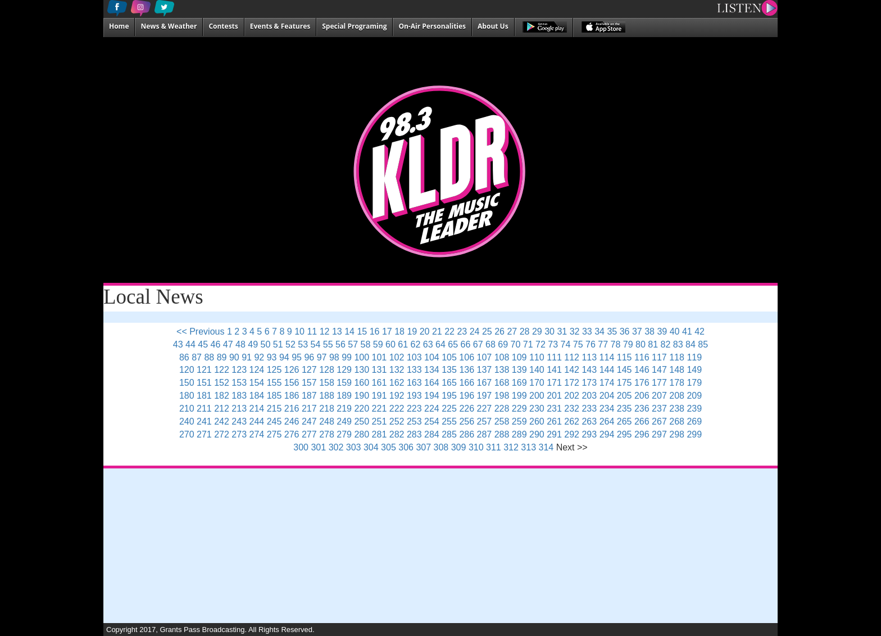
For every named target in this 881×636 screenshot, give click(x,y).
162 (397, 382)
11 (312, 331)
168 (502, 382)
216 (291, 408)
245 (274, 421)
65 (453, 344)
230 (536, 408)
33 (587, 331)
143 (589, 370)
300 (300, 447)
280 (361, 434)
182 (221, 395)
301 (318, 447)
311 (493, 447)
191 (379, 395)
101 (379, 357)
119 (694, 357)
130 (361, 370)
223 (414, 408)
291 (554, 434)
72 (540, 344)
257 (484, 421)
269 (694, 421)
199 (519, 395)
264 (607, 421)
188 (326, 395)
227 (484, 408)
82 (666, 344)
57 (353, 344)
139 (519, 370)
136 (466, 370)
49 (253, 344)
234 (607, 408)
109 (519, 357)
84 (690, 344)
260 (536, 421)
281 (379, 434)
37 (637, 331)
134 (431, 370)
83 (678, 344)
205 (624, 395)
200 (536, 395)
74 (566, 344)
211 (204, 408)
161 (379, 382)
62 (416, 344)
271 (204, 434)
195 (449, 395)
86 (184, 357)
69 (503, 344)
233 (589, 408)
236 (642, 408)
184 (257, 395)
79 (628, 344)
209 (694, 395)
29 (537, 331)
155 (274, 382)
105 (449, 357)
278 (326, 434)
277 (309, 434)
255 (449, 421)
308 (441, 447)
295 (624, 434)
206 (642, 395)
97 (322, 357)
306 (406, 447)
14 (349, 331)
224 (431, 408)
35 (612, 331)
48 (240, 344)
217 (309, 408)
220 (361, 408)
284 (431, 434)
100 (361, 357)
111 (554, 357)
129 (344, 370)
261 (554, 421)
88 (209, 357)
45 (203, 344)
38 (649, 331)
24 (475, 331)
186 (291, 395)
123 (239, 370)
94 (284, 357)
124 (257, 370)
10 (299, 331)
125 (274, 370)
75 (578, 344)
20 (425, 331)
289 (519, 434)
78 (616, 344)
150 (186, 382)
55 (328, 344)
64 (440, 344)
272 (221, 434)
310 (476, 447)
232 (571, 408)
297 (659, 434)
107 (484, 357)
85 (703, 344)
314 (546, 447)
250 (361, 421)
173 (589, 382)
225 (449, 408)
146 (642, 370)
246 (291, 421)
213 (239, 408)
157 (309, 382)
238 (676, 408)
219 (344, 408)
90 (234, 357)
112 (571, 357)
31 (562, 331)
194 (431, 395)
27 (512, 331)
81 (653, 344)
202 (571, 395)
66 (466, 344)
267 (659, 421)
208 (676, 395)
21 (437, 331)
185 (274, 395)
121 (204, 370)
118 (676, 357)
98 (334, 357)
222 (397, 408)
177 (659, 382)
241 (204, 421)
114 (607, 357)
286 (466, 434)
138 (502, 370)
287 (484, 434)
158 (326, 382)
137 (484, 370)
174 (607, 382)
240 (186, 421)
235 (624, 408)
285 (449, 434)
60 (390, 344)
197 (484, 395)
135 (449, 370)
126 (291, 370)
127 (309, 370)
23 (462, 331)
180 (186, 395)
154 (257, 382)
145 (624, 370)
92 (259, 357)
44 (190, 344)
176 (642, 382)
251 (379, 421)
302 (336, 447)
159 (344, 382)
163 (414, 382)
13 (337, 331)
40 (675, 331)
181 (204, 395)
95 (297, 357)
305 (388, 447)
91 (247, 357)
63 (428, 344)
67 (478, 344)
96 (309, 357)
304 (371, 447)
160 (361, 382)
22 (449, 331)
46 (216, 344)
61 (403, 344)
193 (414, 395)
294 (607, 434)
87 (197, 357)
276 (291, 434)
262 (571, 421)
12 (325, 331)
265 (624, 421)
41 (687, 331)
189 (344, 395)
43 (178, 344)
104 (431, 357)
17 (387, 331)
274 (257, 434)
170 (536, 382)
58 (366, 344)
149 (694, 370)
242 (221, 421)
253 (414, 421)
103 (414, 357)
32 (575, 331)
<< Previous (200, 331)
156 (291, 382)
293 (589, 434)
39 (662, 331)
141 (554, 370)
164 (431, 382)
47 (228, 344)
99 (347, 357)
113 (589, 357)
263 (589, 421)
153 (239, 382)
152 (221, 382)
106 (466, 357)
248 (326, 421)
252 (397, 421)
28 (525, 331)
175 (624, 382)
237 (659, 408)
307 (423, 447)
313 (528, 447)
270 (186, 434)
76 (590, 344)
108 (502, 357)
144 (607, 370)
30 (549, 331)
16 (375, 331)
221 (379, 408)
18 (399, 331)
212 (221, 408)
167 (484, 382)
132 (397, 370)
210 (186, 408)
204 (607, 395)
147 (659, 370)
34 (599, 331)
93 (272, 357)
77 (603, 344)
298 (676, 434)
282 (397, 434)
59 (378, 344)
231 (554, 408)
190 (361, 395)
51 (278, 344)
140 (536, 370)
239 (694, 408)
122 (221, 370)
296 (642, 434)
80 (640, 344)
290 (536, 434)
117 (659, 357)
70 (516, 344)
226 (466, 408)
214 (257, 408)
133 (414, 370)
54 (316, 344)
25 (487, 331)
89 (222, 357)
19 (412, 331)
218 (326, 408)
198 (502, 395)
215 (274, 408)
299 (694, 434)
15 (362, 331)
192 (397, 395)
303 (353, 447)
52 (290, 344)
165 (449, 382)
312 (511, 447)
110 (536, 357)
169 (519, 382)
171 (554, 382)
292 (571, 434)
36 (625, 331)
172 (571, 382)
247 (309, 421)
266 (642, 421)
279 (344, 434)
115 (624, 357)
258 (502, 421)
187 (309, 395)
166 (466, 382)
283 (414, 434)
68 (490, 344)
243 (239, 421)
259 (519, 421)
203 (589, 395)
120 (186, 370)
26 (499, 331)
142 (571, 370)
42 (699, 331)
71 (528, 344)
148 (676, 370)
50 (266, 344)
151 (204, 382)
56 (340, 344)
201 (554, 395)
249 (344, 421)
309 (458, 447)
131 (379, 370)
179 (694, 382)
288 (502, 434)
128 (326, 370)
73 (553, 344)
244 (257, 421)
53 (303, 344)
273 (239, 434)
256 (466, 421)
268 (676, 421)
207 (659, 395)
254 (431, 421)
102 (397, 357)
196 (466, 395)
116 (642, 357)
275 (274, 434)
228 (502, 408)
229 (519, 408)
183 (239, 395)
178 (676, 382)
